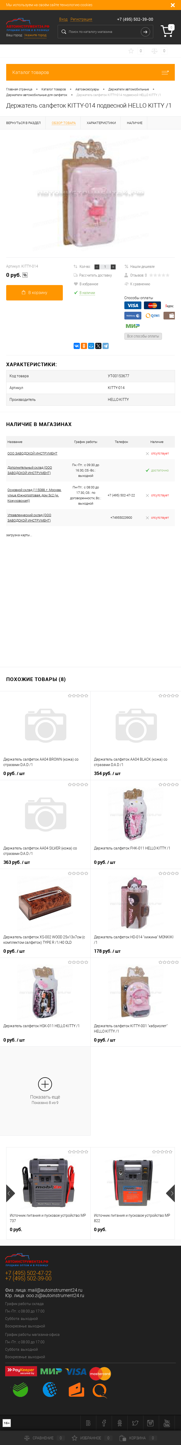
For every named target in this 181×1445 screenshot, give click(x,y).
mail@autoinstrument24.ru (55, 1290)
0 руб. (17, 275)
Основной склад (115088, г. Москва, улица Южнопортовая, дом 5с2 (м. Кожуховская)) (34, 495)
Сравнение (44, 1438)
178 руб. (107, 951)
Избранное (92, 1438)
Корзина (138, 1438)
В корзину (34, 292)
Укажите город (35, 35)
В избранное (86, 283)
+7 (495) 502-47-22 (28, 1273)
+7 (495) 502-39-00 (135, 19)
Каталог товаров (90, 72)
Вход (63, 19)
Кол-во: (85, 266)
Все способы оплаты (143, 335)
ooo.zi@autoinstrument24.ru (55, 1295)
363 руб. (16, 862)
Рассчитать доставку (93, 275)
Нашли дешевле (139, 266)
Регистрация (81, 19)
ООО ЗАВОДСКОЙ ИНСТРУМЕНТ (32, 453)
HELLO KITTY (118, 400)
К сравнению (137, 283)
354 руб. (107, 773)
